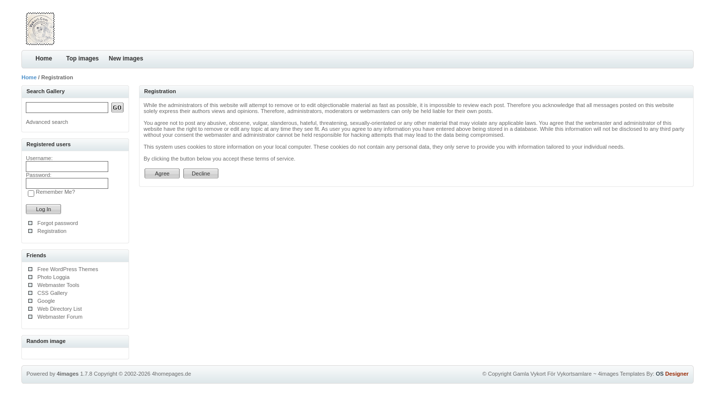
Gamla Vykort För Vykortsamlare (552, 374)
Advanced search (47, 122)
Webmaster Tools (58, 285)
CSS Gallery (52, 293)
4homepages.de (171, 374)
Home (44, 58)
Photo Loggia (53, 277)
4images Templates (621, 374)
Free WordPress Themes (67, 269)
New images (126, 58)
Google (46, 301)
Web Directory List (59, 309)
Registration (52, 231)
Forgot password (57, 223)
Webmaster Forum (59, 317)
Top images (82, 58)
